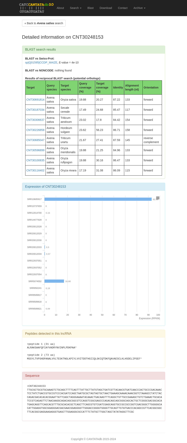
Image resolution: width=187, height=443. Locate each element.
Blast (90, 8)
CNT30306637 (35, 119)
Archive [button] (140, 8)
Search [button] (75, 8)
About (60, 8)
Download (106, 8)
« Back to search (44, 23)
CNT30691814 (35, 99)
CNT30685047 (35, 140)
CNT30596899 (35, 150)
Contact (122, 8)
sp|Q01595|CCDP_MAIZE (41, 62)
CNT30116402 (35, 170)
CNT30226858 (35, 130)
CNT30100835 (35, 160)
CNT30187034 (35, 109)
